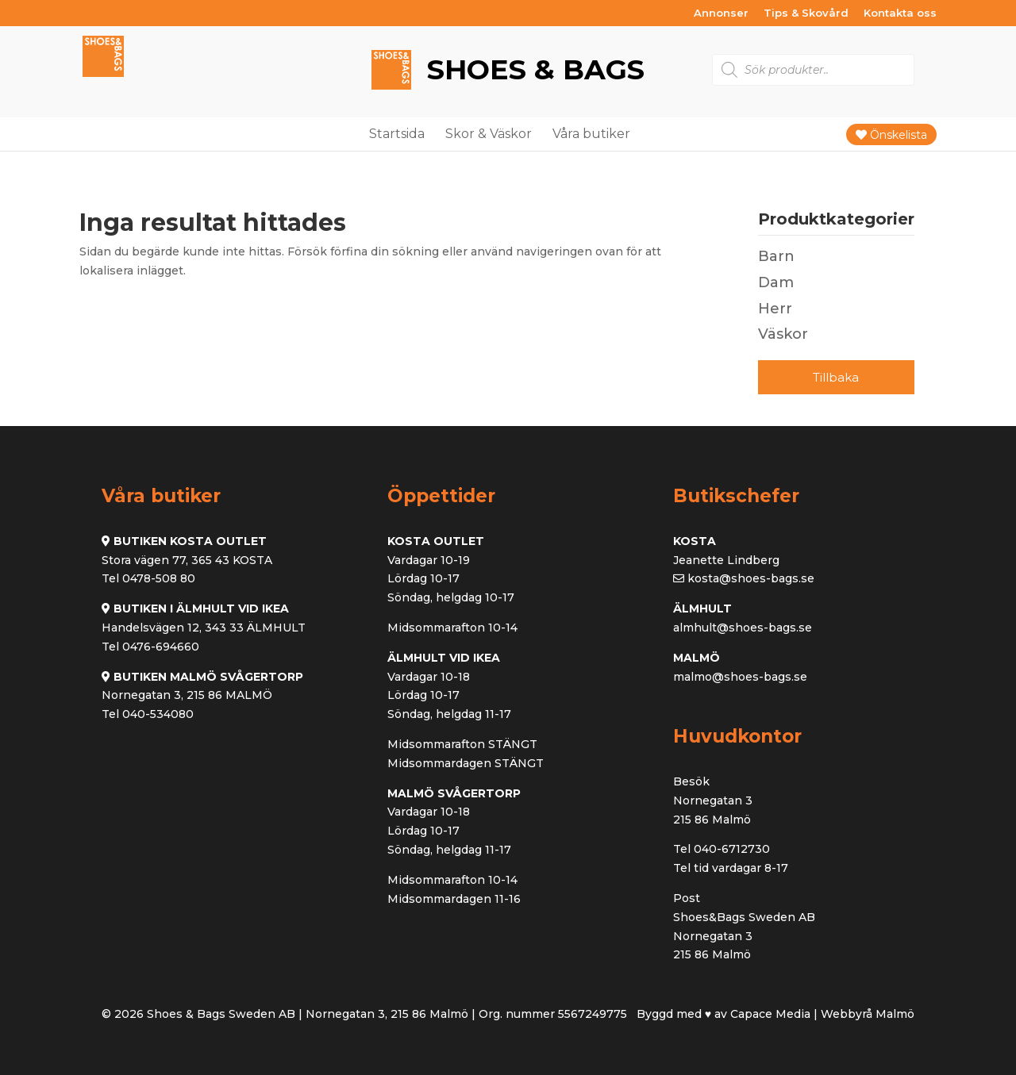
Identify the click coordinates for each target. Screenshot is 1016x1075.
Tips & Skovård (806, 13)
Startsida (397, 133)
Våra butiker (591, 133)
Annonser (721, 13)
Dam (776, 282)
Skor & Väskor (488, 133)
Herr (775, 308)
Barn (776, 256)
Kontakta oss (900, 13)
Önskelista (891, 135)
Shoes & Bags (532, 70)
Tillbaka (836, 377)
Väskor (783, 334)
